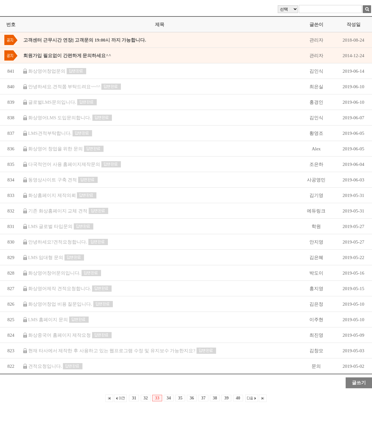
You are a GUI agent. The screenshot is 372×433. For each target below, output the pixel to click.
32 (146, 398)
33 (157, 398)
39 (226, 398)
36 (192, 398)
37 (203, 398)
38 (215, 398)
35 (180, 398)
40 (238, 398)
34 (168, 398)
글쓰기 (359, 382)
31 (134, 398)
